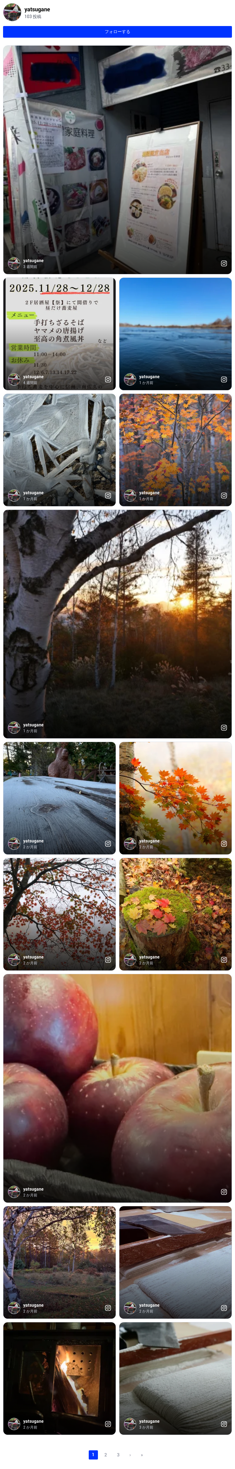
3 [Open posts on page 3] (118, 1455)
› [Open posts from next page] (130, 1455)
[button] (117, 159)
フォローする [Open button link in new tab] (117, 31)
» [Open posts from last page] (142, 1455)
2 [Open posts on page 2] (105, 1455)
